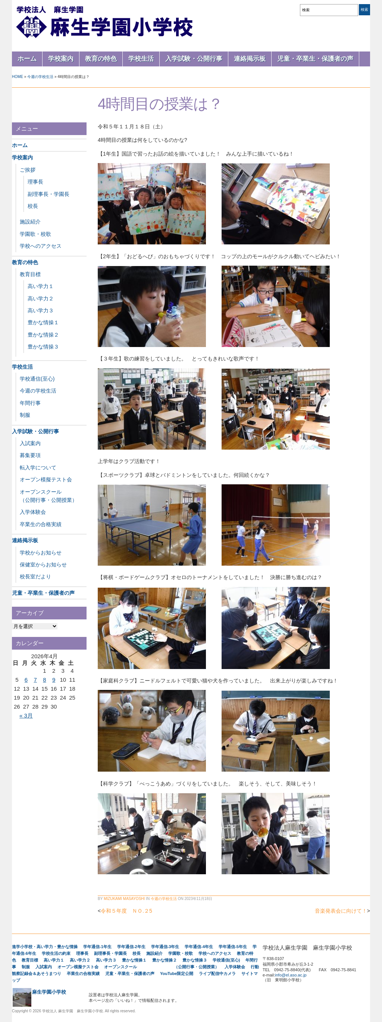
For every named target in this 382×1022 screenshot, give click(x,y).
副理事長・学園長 (48, 194)
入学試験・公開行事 (193, 58)
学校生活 (141, 58)
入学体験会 (33, 512)
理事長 (35, 182)
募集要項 (30, 455)
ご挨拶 (27, 170)
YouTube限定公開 (176, 973)
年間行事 (30, 403)
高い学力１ (41, 286)
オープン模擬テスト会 (46, 479)
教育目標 (30, 274)
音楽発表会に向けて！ (341, 911)
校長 (33, 206)
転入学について (38, 468)
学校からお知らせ (41, 553)
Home (17, 77)
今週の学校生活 (40, 77)
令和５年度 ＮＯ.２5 (126, 911)
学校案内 (60, 58)
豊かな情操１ (43, 322)
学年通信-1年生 (97, 946)
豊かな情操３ (43, 347)
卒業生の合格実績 (41, 524)
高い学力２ (41, 298)
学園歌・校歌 (35, 234)
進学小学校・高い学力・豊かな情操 (45, 946)
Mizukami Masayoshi (124, 899)
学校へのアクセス (41, 246)
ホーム (27, 58)
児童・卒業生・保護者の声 (315, 58)
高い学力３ (41, 310)
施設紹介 (30, 222)
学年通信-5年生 (233, 946)
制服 (25, 415)
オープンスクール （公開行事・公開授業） (161, 967)
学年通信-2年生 (131, 946)
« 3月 (26, 715)
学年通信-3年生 (165, 946)
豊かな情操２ (43, 335)
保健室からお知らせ (43, 565)
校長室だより (35, 576)
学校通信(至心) (37, 379)
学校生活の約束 (56, 953)
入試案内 (30, 443)
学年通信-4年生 (199, 946)
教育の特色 (101, 58)
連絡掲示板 (250, 58)
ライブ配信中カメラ (217, 973)
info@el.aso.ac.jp (291, 975)
